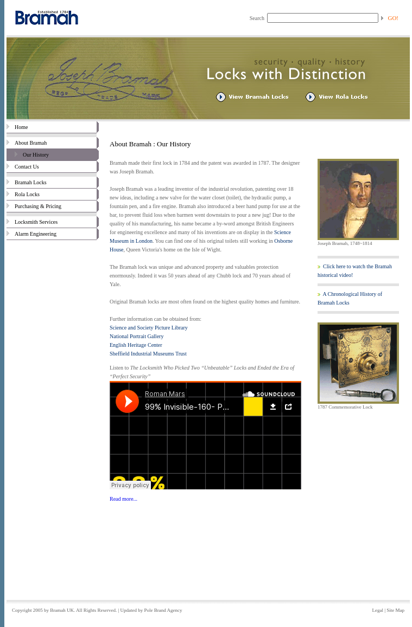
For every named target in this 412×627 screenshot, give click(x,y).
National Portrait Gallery (136, 336)
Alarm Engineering (31, 234)
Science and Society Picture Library (149, 328)
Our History (28, 155)
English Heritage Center (136, 345)
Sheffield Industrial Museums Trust (148, 354)
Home (17, 127)
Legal (377, 610)
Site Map (395, 610)
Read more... (123, 499)
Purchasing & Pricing (34, 206)
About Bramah (27, 143)
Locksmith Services (32, 222)
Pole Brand (155, 610)
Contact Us (23, 167)
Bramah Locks (27, 182)
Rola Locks (23, 194)
